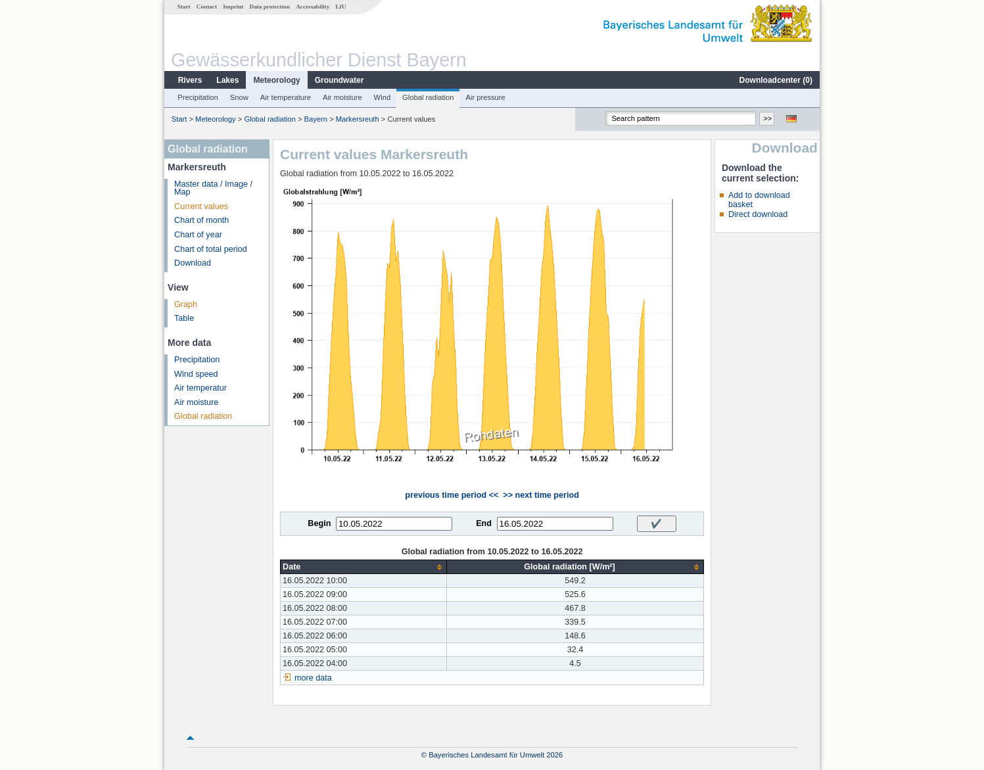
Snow (239, 97)
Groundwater (339, 80)
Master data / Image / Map (213, 188)
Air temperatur (200, 388)
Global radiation (428, 97)
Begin (319, 523)
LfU (340, 6)
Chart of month (201, 220)
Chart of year (198, 234)
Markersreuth (357, 119)
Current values (201, 206)
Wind (382, 97)
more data (313, 678)
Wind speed (196, 374)
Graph (185, 304)
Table (184, 318)
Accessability (312, 6)
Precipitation (197, 97)
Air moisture (342, 97)
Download (192, 263)
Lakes (227, 80)
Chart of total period (210, 249)
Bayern (315, 119)
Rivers (190, 80)
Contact (207, 6)
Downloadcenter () (775, 80)
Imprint (233, 6)
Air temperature (285, 97)
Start (184, 6)
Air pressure (485, 97)
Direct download (757, 214)
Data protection (270, 6)
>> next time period (540, 495)
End (484, 523)
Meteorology (276, 80)
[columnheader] (364, 567)
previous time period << (451, 495)
